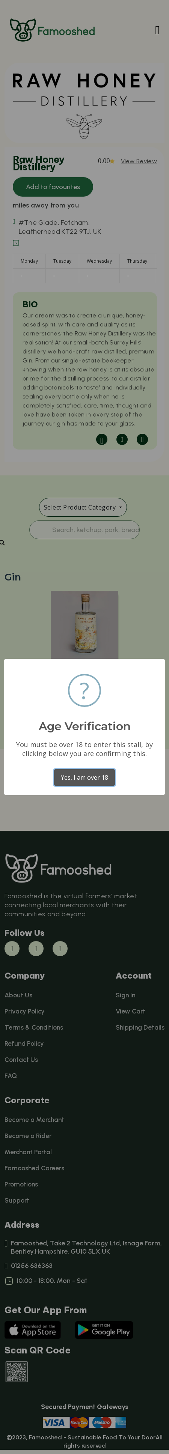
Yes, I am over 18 (84, 777)
